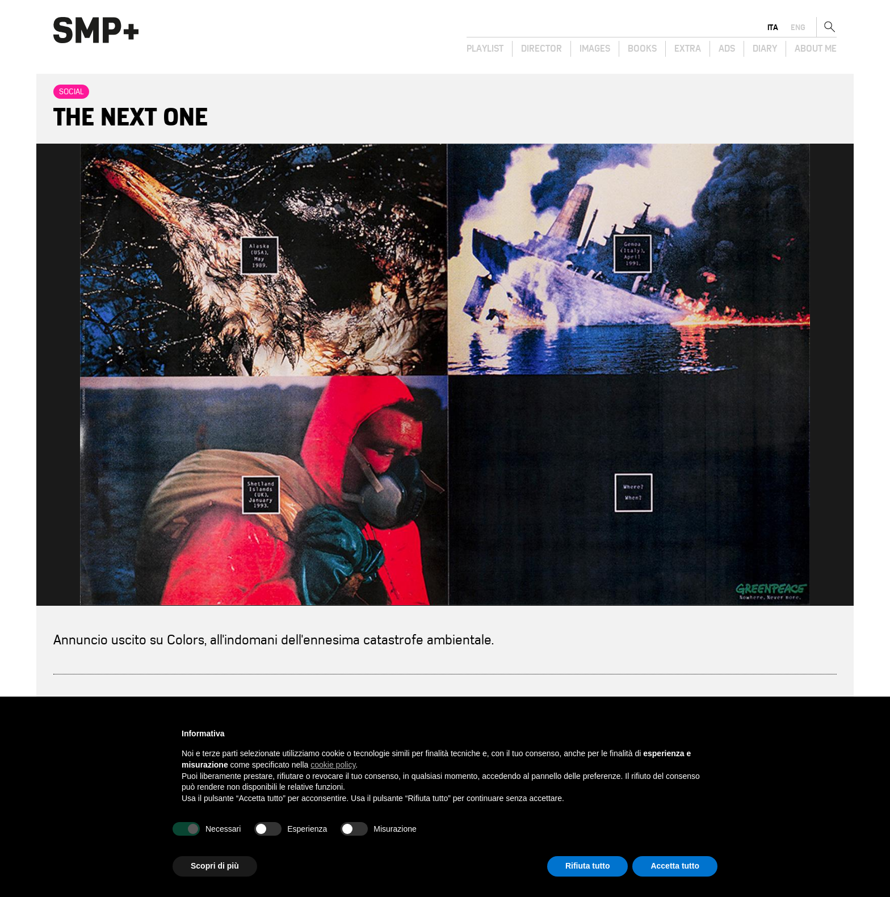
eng (798, 27)
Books (642, 49)
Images (595, 49)
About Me (816, 49)
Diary (765, 49)
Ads (727, 49)
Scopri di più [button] (215, 865)
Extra (687, 49)
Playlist (485, 49)
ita (772, 27)
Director (541, 49)
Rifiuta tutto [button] (587, 865)
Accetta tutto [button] (674, 865)
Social (71, 92)
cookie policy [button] (332, 764)
